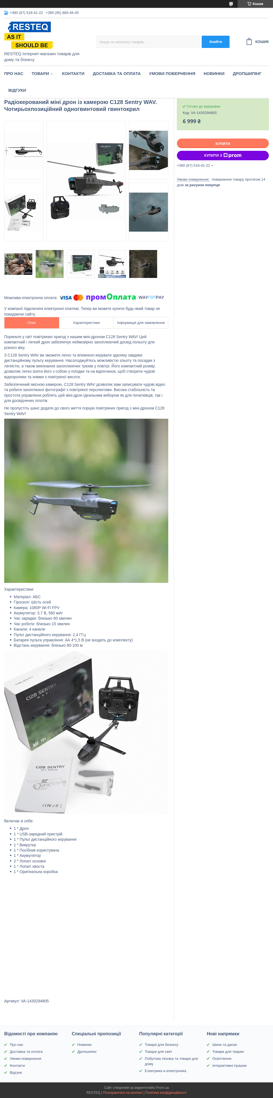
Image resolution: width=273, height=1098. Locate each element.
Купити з (223, 155)
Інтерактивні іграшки (229, 1065)
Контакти (73, 73)
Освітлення (221, 1058)
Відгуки (17, 90)
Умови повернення (172, 73)
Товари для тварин (228, 1051)
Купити (223, 144)
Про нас (13, 73)
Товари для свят (158, 1051)
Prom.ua (162, 1088)
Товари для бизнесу (161, 1045)
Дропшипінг (247, 73)
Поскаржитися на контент (123, 1093)
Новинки (214, 73)
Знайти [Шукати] (215, 42)
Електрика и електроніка (165, 1071)
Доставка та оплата (117, 73)
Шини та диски (224, 1045)
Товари (40, 73)
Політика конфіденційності (166, 1093)
